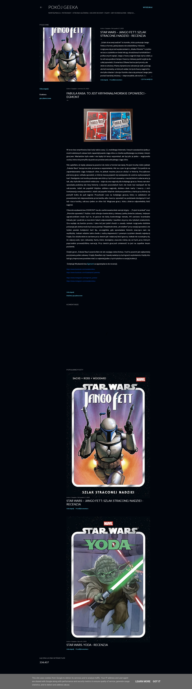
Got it (157, 681)
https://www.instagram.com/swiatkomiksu (80, 281)
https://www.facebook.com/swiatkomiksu (80, 269)
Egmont (90, 264)
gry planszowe (45, 98)
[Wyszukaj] (147, 7)
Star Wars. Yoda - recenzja (87, 645)
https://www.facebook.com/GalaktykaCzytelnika (83, 272)
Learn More (142, 681)
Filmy (107, 13)
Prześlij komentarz (116, 80)
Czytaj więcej (146, 79)
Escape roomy (96, 13)
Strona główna (81, 13)
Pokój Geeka (63, 7)
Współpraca (54, 13)
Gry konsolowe (118, 13)
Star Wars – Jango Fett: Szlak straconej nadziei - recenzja (123, 33)
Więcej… (131, 13)
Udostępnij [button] (104, 80)
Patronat (66, 13)
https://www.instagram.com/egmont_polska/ (81, 278)
